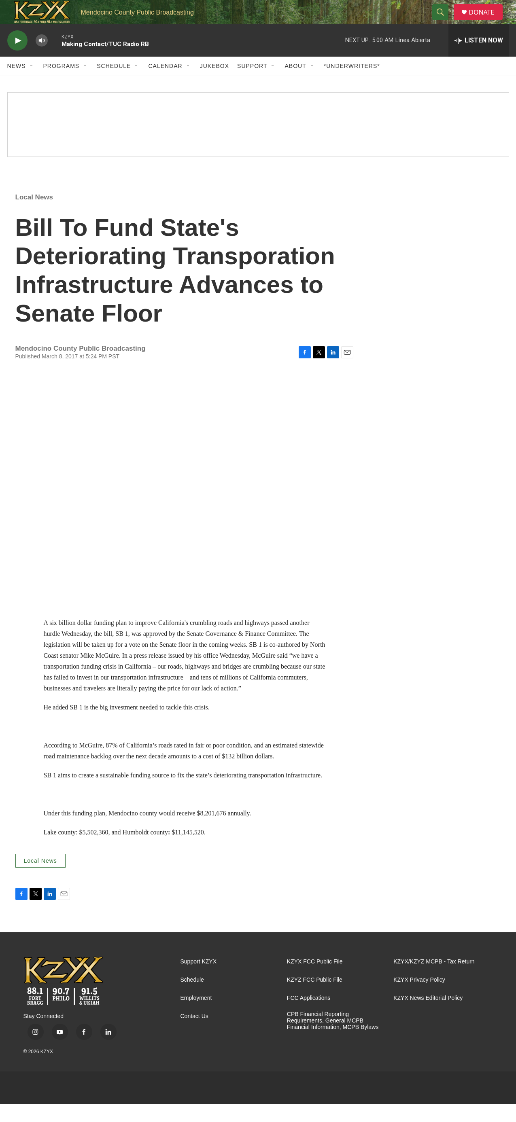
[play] (17, 59)
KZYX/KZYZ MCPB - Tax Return (433, 980)
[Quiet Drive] (258, 143)
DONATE (486, 21)
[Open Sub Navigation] (32, 84)
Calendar (165, 84)
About (295, 84)
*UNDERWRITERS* (352, 84)
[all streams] (478, 58)
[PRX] (301, 1106)
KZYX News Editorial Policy (428, 1016)
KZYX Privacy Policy (419, 998)
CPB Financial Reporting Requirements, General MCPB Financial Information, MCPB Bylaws (332, 1038)
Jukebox (214, 84)
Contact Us (194, 1034)
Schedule (114, 84)
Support (252, 84)
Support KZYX (198, 980)
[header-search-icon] (443, 21)
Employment (196, 1016)
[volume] (42, 59)
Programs (61, 84)
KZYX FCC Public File (315, 980)
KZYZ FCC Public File (314, 998)
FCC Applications (308, 1016)
